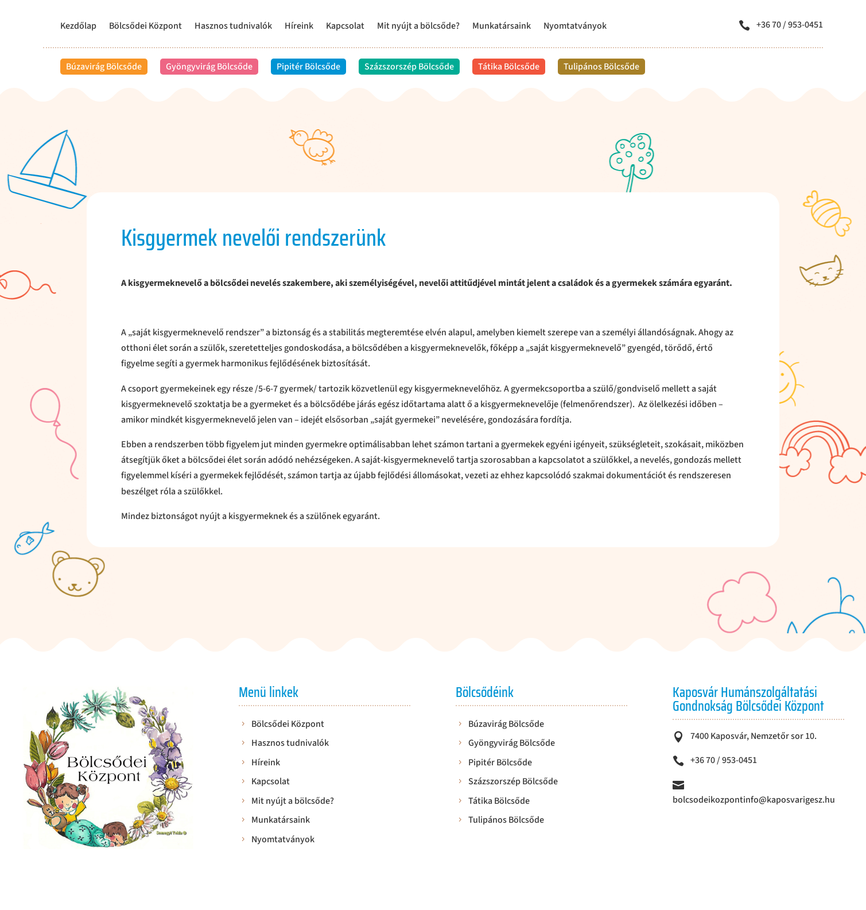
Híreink (299, 27)
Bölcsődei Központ (145, 27)
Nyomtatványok (575, 27)
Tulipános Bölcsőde (601, 66)
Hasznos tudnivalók (233, 27)
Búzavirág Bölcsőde (104, 66)
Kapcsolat (345, 27)
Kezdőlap (78, 27)
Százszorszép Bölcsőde (409, 66)
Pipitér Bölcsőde (308, 66)
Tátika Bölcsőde (508, 66)
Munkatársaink (501, 27)
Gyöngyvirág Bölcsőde (209, 66)
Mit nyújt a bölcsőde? (418, 27)
